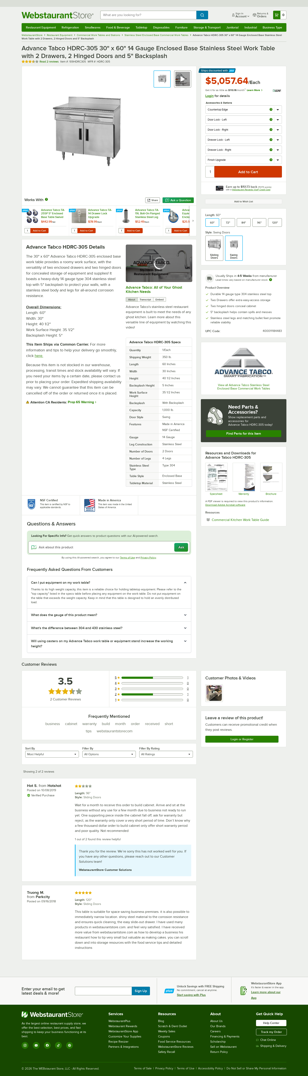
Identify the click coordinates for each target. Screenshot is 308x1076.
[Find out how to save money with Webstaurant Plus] (26, 211)
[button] (162, 79)
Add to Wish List (243, 201)
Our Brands (218, 1026)
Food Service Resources (174, 1041)
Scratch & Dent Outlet (172, 1026)
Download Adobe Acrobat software (225, 504)
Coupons (164, 1036)
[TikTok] (58, 1045)
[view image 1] (214, 693)
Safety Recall (166, 1052)
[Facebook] (47, 1045)
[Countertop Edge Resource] (271, 479)
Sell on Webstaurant (223, 1046)
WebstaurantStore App (123, 1031)
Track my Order (271, 1032)
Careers (215, 1031)
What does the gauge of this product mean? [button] (64, 615)
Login (209, 96)
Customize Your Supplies (124, 1036)
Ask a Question (178, 200)
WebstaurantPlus (119, 1021)
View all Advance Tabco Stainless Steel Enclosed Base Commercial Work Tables (243, 387)
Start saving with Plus (191, 995)
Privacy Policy (148, 557)
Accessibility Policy (210, 1068)
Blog (161, 1021)
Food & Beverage (118, 27)
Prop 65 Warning (81, 402)
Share (152, 200)
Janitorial (232, 27)
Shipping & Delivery (271, 1046)
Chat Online (266, 1040)
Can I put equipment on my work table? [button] (60, 583)
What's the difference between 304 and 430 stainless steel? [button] (76, 628)
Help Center (271, 1023)
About (131, 299)
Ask (181, 547)
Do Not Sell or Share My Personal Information (256, 1068)
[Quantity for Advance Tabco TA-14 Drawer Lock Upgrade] (74, 230)
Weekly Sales (166, 1031)
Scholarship (218, 1041)
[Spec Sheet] (216, 479)
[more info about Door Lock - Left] (271, 120)
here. (39, 356)
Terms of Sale (143, 1068)
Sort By (30, 748)
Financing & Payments (225, 1036)
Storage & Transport (207, 27)
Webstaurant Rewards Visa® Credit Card (251, 189)
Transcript (145, 299)
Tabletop (141, 27)
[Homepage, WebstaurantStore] (57, 15)
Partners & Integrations (123, 1046)
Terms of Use (127, 557)
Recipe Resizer (118, 1041)
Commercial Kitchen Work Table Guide (247, 520)
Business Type (272, 27)
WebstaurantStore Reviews (176, 1046)
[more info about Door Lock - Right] (271, 130)
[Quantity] (210, 172)
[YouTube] (36, 1045)
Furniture (181, 27)
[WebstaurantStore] (57, 1014)
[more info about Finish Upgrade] (271, 160)
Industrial (250, 27)
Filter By (87, 748)
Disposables (161, 27)
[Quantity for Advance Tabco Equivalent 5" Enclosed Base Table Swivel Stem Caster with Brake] (169, 230)
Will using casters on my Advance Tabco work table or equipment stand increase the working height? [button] (102, 643)
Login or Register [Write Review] (242, 739)
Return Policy (219, 1052)
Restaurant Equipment (41, 27)
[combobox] (148, 15)
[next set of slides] (193, 221)
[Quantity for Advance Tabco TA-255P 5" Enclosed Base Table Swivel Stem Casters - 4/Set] (27, 230)
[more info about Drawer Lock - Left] (271, 140)
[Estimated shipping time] (271, 280)
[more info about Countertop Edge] (271, 109)
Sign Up (141, 991)
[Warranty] (243, 479)
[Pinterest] (69, 1045)
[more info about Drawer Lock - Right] (271, 150)
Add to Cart (39, 230)
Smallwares (93, 27)
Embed (159, 299)
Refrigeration (70, 27)
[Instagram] (25, 1045)
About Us (216, 1021)
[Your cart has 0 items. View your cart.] (279, 15)
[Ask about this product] (109, 547)
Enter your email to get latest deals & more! (43, 991)
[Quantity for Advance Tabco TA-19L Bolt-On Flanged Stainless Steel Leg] (121, 230)
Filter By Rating (149, 748)
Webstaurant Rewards (122, 1026)
